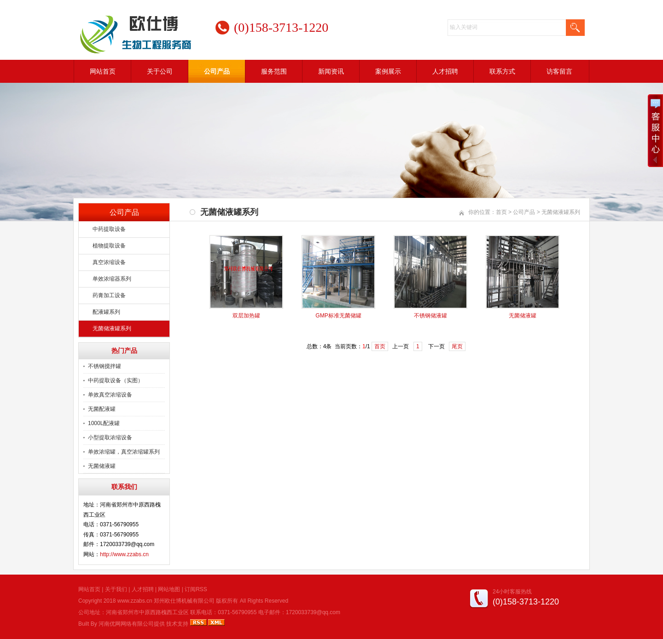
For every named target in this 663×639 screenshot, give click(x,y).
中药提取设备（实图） (115, 380)
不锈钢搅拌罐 (104, 366)
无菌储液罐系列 (112, 328)
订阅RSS (196, 589)
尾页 (457, 346)
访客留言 (559, 71)
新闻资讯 (331, 71)
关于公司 (160, 71)
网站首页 (103, 71)
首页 (501, 212)
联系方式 (502, 71)
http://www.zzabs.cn (124, 554)
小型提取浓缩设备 (110, 437)
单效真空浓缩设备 (110, 394)
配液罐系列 (106, 312)
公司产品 (217, 71)
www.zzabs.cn (134, 601)
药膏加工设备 (109, 295)
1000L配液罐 (104, 423)
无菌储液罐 (102, 466)
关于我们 (116, 589)
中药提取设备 (109, 229)
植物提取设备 (109, 245)
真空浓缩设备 (109, 262)
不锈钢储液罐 (430, 315)
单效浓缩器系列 (112, 279)
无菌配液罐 (102, 409)
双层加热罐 (246, 315)
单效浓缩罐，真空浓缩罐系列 (124, 452)
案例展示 (388, 71)
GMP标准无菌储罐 (338, 315)
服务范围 (274, 71)
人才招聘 (445, 71)
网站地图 (169, 589)
